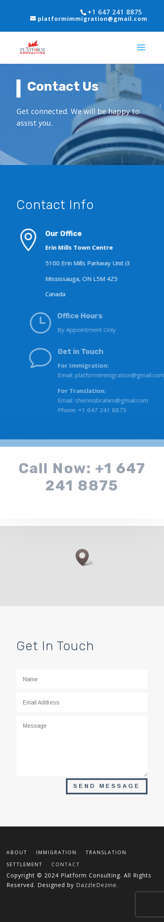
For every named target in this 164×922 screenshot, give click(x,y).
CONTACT (65, 865)
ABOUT (16, 853)
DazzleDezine (96, 885)
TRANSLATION (106, 853)
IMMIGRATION (56, 853)
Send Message (106, 786)
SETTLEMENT (24, 865)
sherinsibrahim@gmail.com (121, 400)
